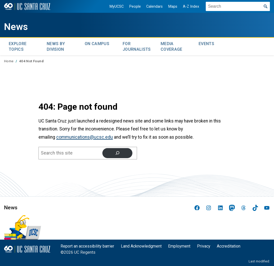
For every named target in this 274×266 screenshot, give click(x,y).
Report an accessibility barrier (87, 244)
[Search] (117, 152)
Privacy (203, 244)
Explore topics (17, 46)
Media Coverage (171, 46)
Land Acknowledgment (141, 244)
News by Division (56, 46)
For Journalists (137, 46)
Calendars (152, 6)
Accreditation (228, 244)
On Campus (97, 43)
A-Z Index (189, 6)
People (133, 6)
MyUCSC (114, 6)
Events (206, 43)
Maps (170, 6)
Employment (179, 244)
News (17, 27)
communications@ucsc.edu (84, 135)
